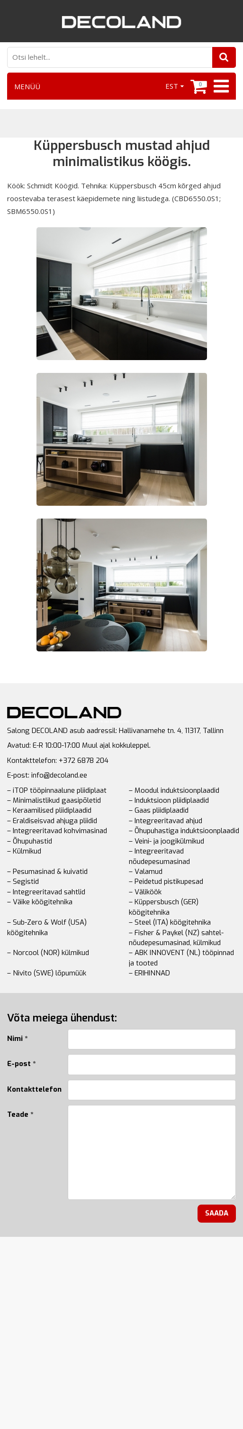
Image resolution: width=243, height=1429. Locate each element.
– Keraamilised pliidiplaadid (49, 810)
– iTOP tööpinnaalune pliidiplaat (57, 790)
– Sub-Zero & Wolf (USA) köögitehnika (47, 927)
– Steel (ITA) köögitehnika (170, 922)
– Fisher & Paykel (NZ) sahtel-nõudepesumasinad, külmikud (176, 937)
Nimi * (17, 1038)
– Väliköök (145, 892)
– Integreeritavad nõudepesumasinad (159, 856)
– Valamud (145, 871)
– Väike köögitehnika (39, 902)
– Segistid (23, 881)
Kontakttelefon (30, 1089)
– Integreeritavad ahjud (165, 821)
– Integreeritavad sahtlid (46, 892)
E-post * (21, 1063)
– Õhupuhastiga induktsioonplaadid (184, 830)
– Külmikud (24, 851)
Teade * (20, 1114)
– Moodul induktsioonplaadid (174, 790)
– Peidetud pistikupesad (166, 881)
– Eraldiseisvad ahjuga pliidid (52, 821)
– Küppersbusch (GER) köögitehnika (163, 907)
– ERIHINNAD (149, 973)
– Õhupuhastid (29, 841)
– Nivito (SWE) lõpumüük (46, 973)
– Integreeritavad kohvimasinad (57, 830)
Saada (216, 1213)
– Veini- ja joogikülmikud (166, 841)
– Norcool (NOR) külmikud (48, 952)
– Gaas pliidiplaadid (159, 810)
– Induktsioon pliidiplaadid (169, 800)
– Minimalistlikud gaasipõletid (54, 800)
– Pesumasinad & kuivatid (47, 871)
